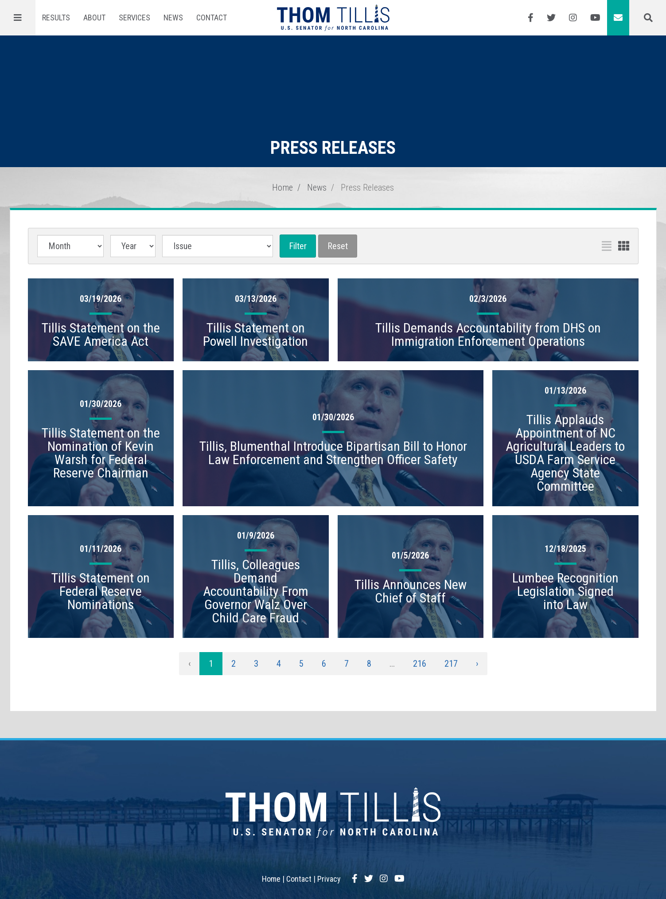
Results (56, 17)
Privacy (329, 878)
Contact (211, 17)
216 (419, 663)
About (94, 17)
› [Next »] (477, 663)
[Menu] (17, 17)
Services (134, 17)
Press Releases (367, 187)
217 (451, 663)
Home (282, 187)
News (173, 17)
